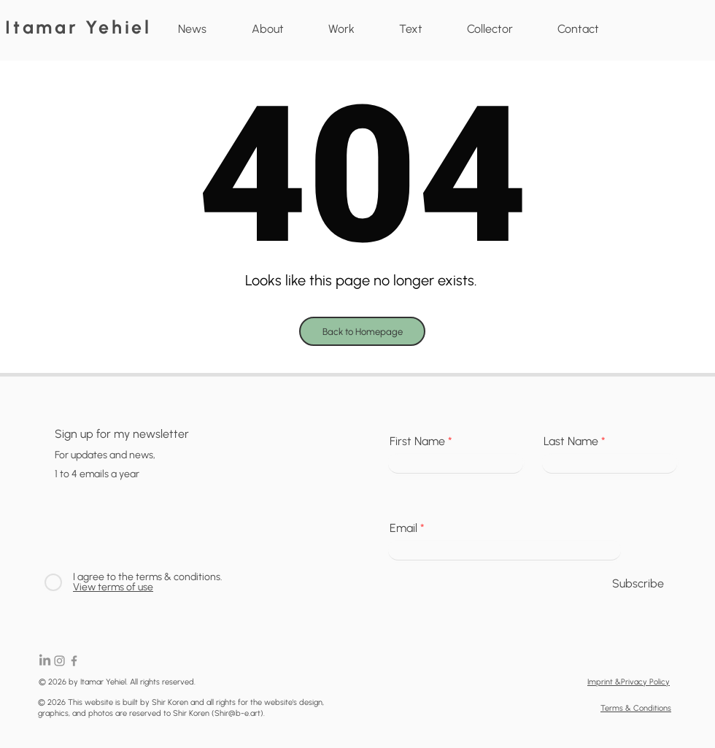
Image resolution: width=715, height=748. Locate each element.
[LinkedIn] (45, 661)
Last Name (571, 441)
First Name (417, 441)
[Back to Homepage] (362, 331)
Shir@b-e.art (237, 713)
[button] (341, 29)
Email (403, 528)
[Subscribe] (637, 584)
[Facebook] (74, 661)
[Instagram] (59, 661)
